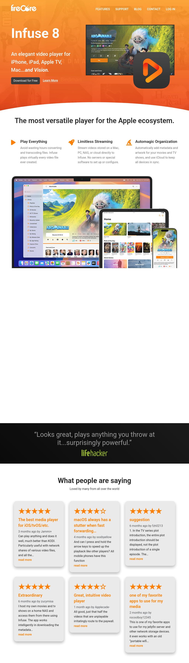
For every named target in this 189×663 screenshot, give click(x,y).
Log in (170, 9)
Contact (153, 9)
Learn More (50, 80)
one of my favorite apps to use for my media (150, 592)
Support (121, 9)
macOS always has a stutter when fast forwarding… (94, 520)
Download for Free (25, 80)
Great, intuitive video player (94, 592)
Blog (138, 9)
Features (103, 9)
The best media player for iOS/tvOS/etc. (38, 518)
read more (25, 559)
